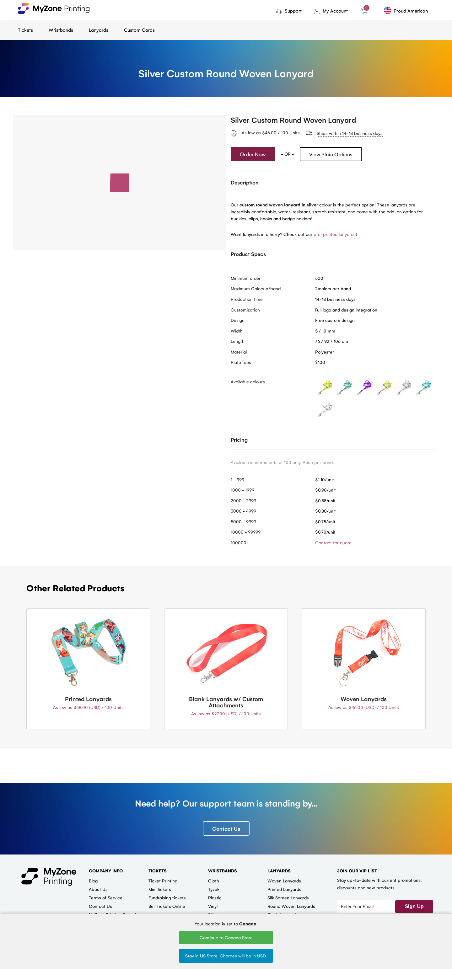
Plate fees (241, 362)
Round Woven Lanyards (291, 906)
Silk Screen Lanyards (288, 897)
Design (238, 320)
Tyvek (213, 889)
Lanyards (98, 30)
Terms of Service (105, 897)
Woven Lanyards (284, 880)
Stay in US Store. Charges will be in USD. (226, 955)
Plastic (215, 897)
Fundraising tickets (167, 897)
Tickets (25, 30)
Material (239, 351)
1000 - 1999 (242, 489)
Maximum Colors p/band (256, 288)
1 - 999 (237, 479)
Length (238, 341)
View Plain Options (330, 154)
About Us (98, 889)
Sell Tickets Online (166, 906)
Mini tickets (159, 889)
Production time (247, 299)
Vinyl (213, 906)
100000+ (240, 542)
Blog (93, 880)
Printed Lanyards (284, 889)
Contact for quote (333, 542)
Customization (245, 309)
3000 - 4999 (243, 511)
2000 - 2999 (243, 500)
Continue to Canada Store (226, 937)
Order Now (253, 154)
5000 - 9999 (243, 521)
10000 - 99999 (246, 532)
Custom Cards (139, 30)
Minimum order (246, 278)
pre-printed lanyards (335, 234)
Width (237, 330)
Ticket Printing (162, 880)
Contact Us (226, 828)
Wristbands (61, 30)
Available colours (248, 381)
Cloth (213, 880)
